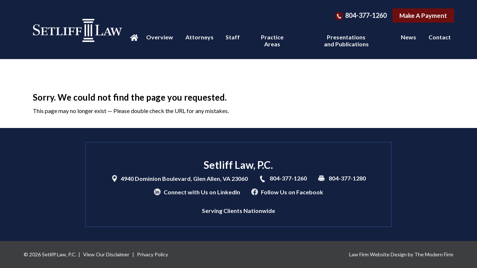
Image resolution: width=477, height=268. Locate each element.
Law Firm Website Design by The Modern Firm (401, 254)
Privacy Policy (152, 254)
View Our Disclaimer (106, 254)
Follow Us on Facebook (292, 192)
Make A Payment (423, 15)
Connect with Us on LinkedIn (202, 192)
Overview (159, 37)
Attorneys (199, 37)
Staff (233, 37)
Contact (440, 37)
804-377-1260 (366, 15)
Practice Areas (272, 40)
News (408, 37)
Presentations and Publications (346, 40)
